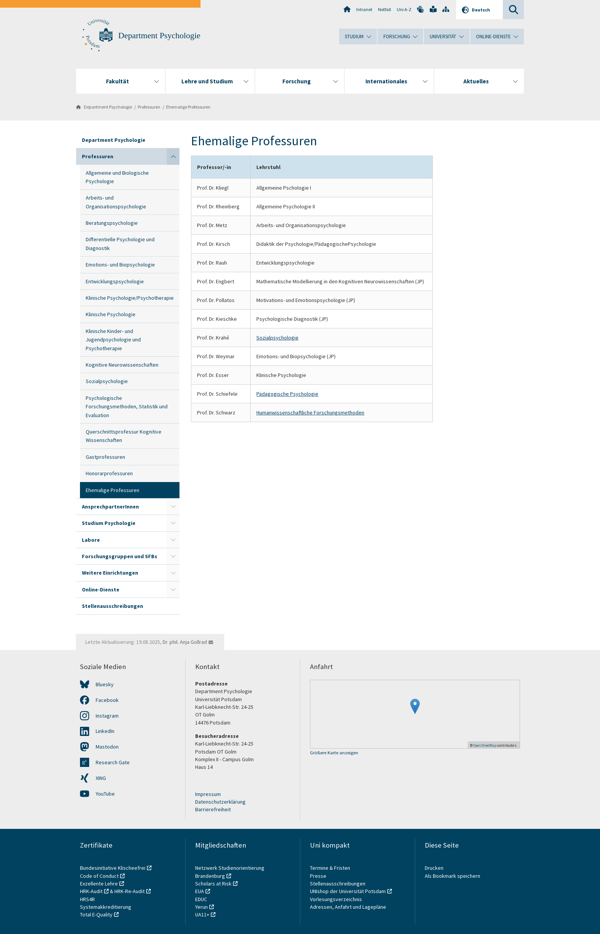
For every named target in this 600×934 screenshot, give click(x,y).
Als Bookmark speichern (452, 875)
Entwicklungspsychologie (115, 281)
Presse (319, 875)
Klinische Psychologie (110, 314)
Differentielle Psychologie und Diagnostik (120, 243)
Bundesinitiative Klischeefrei (112, 867)
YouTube (105, 793)
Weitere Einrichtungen (110, 572)
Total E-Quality (96, 914)
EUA (199, 891)
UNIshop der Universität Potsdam (348, 891)
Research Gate (113, 762)
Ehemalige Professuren (188, 107)
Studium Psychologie (108, 523)
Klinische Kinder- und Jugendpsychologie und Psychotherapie (113, 340)
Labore (91, 539)
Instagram (107, 715)
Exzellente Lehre (99, 883)
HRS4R (87, 899)
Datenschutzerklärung (220, 801)
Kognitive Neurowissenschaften (122, 364)
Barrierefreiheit (213, 809)
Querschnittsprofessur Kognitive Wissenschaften (123, 435)
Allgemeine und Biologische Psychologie (117, 177)
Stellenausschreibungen (112, 606)
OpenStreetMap (484, 745)
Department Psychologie (159, 35)
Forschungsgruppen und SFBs (119, 556)
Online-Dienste (100, 589)
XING (101, 778)
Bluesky (105, 684)
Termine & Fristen (330, 867)
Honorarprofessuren (109, 473)
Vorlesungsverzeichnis (336, 899)
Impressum (208, 794)
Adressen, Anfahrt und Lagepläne (348, 906)
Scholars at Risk (213, 883)
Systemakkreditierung (105, 906)
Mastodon (107, 746)
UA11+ (202, 914)
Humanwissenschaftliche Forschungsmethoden (310, 412)
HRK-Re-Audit (129, 891)
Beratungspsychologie (112, 222)
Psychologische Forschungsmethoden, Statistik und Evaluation (127, 407)
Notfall (384, 9)
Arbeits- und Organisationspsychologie (116, 202)
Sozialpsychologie (107, 381)
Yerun (201, 906)
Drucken (434, 867)
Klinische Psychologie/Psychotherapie (130, 297)
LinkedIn (105, 731)
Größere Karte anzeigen (334, 752)
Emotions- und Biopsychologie (120, 264)
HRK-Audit (91, 891)
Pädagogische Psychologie (287, 393)
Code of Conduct (99, 875)
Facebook (107, 700)
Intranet (364, 9)
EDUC (201, 899)
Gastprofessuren (105, 456)
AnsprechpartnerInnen (110, 506)
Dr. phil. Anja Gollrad (185, 641)
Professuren (149, 107)
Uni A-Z (404, 9)
